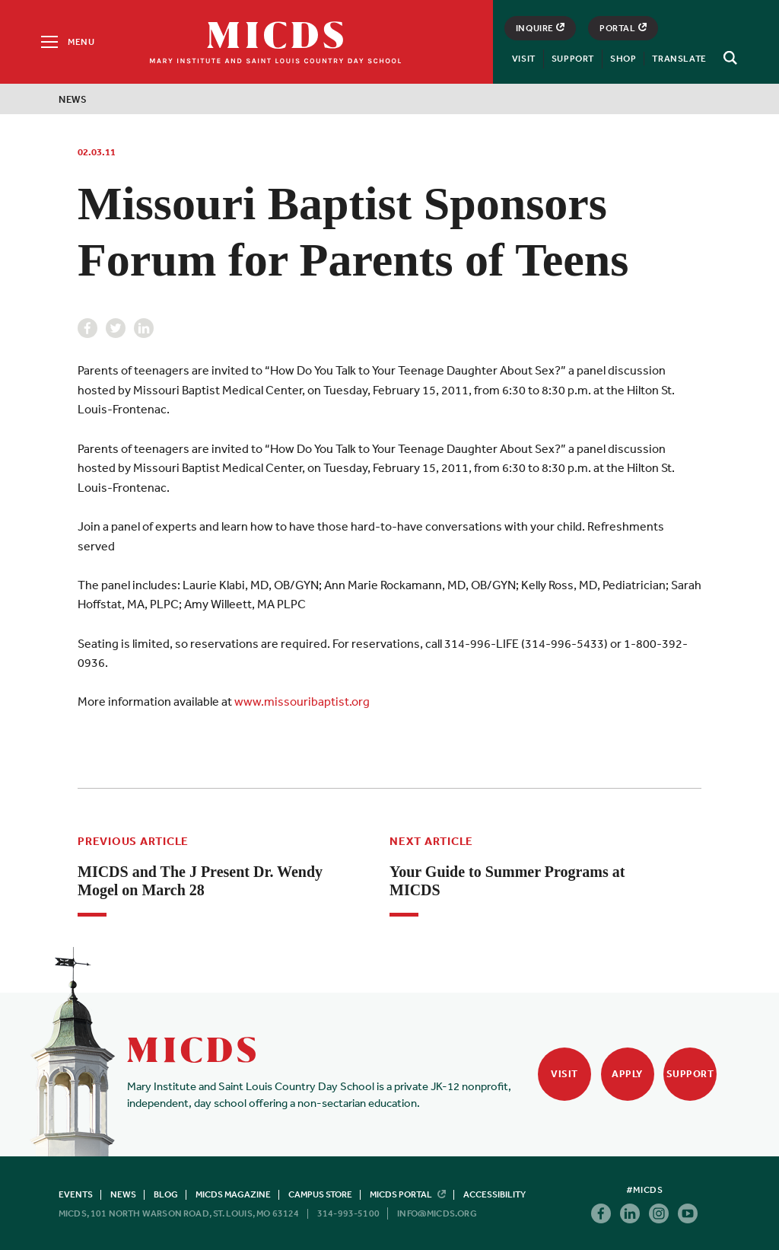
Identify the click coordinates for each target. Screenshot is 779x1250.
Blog (166, 1194)
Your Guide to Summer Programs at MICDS (507, 880)
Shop (623, 59)
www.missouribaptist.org (302, 701)
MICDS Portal (408, 1194)
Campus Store (320, 1194)
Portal (623, 28)
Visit (524, 59)
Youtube (688, 1213)
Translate (679, 59)
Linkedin (144, 328)
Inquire (540, 28)
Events (76, 1194)
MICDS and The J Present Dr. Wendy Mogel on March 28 (200, 880)
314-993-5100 (348, 1213)
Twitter (116, 328)
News (73, 99)
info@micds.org (437, 1213)
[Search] (728, 58)
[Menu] (66, 42)
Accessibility (494, 1194)
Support (573, 59)
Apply (627, 1073)
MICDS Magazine (233, 1194)
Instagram (659, 1213)
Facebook (87, 328)
